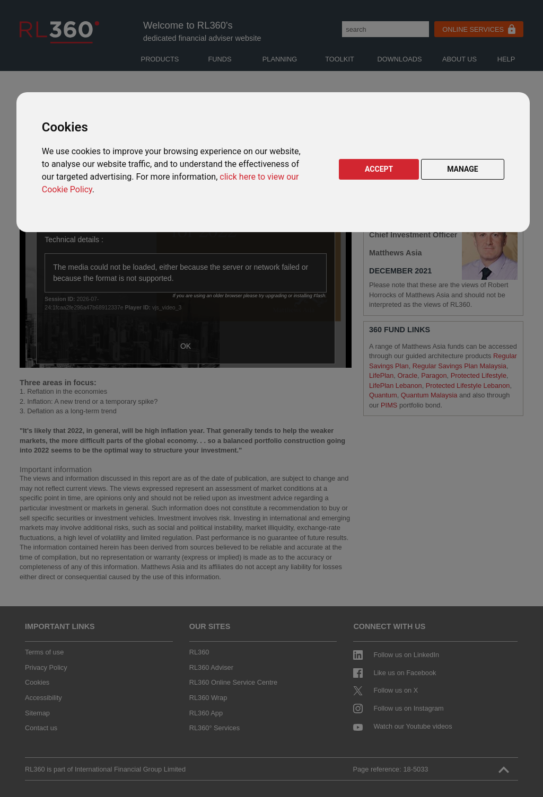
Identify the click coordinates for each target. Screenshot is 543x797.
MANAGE (462, 169)
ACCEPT (379, 169)
